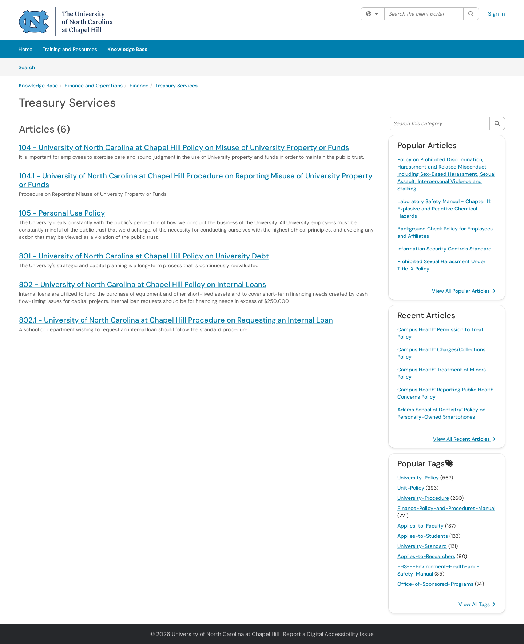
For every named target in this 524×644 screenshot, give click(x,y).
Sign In (496, 13)
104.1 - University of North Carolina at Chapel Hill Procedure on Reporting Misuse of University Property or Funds (195, 180)
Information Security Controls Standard (444, 248)
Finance (139, 85)
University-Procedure (423, 498)
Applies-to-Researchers (426, 556)
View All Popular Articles (463, 291)
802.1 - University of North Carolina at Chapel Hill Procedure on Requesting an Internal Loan (176, 320)
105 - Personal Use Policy (62, 213)
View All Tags (476, 604)
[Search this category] (439, 123)
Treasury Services (176, 85)
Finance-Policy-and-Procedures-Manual (446, 508)
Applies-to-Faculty (420, 525)
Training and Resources (70, 49)
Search (29, 67)
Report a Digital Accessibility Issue (328, 634)
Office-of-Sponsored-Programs (435, 584)
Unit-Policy (410, 488)
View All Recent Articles (464, 439)
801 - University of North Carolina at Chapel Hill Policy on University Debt (144, 256)
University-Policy (418, 477)
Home (25, 49)
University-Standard (422, 546)
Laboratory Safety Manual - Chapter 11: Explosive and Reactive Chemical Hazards (444, 208)
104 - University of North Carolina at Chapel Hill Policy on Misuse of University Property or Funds (184, 147)
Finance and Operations (94, 85)
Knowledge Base (127, 49)
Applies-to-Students (422, 536)
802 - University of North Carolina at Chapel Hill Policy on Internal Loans (142, 284)
